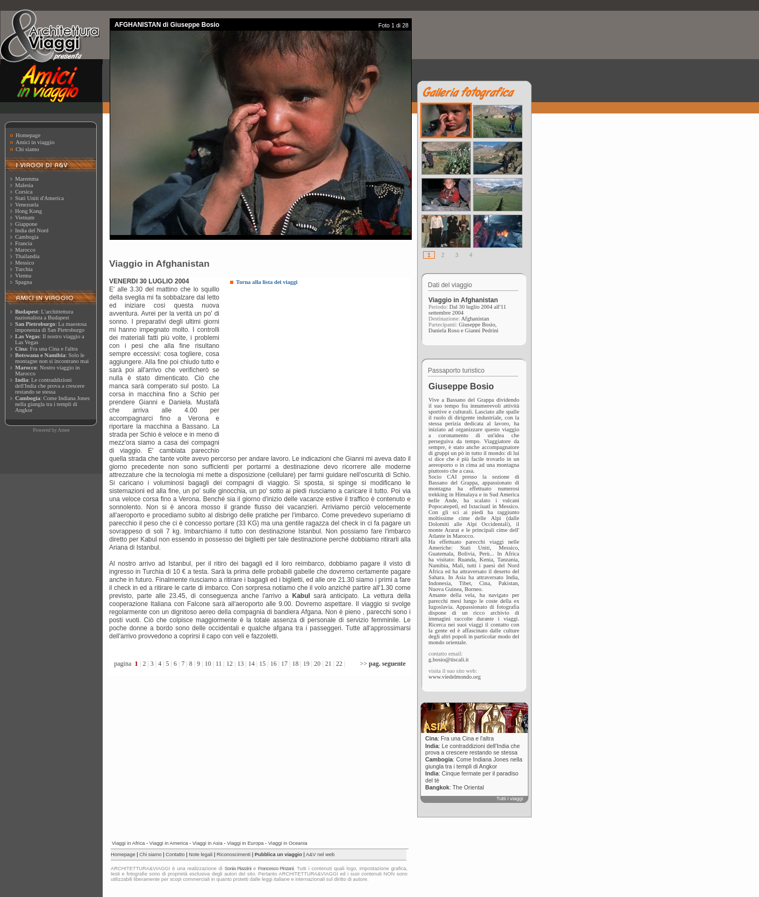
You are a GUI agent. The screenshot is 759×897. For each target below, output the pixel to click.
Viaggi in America (168, 843)
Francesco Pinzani (275, 868)
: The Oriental (454, 787)
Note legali (200, 854)
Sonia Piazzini (238, 868)
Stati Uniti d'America (39, 198)
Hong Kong (28, 211)
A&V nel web (320, 854)
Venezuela (27, 205)
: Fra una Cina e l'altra (46, 349)
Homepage (28, 135)
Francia (23, 243)
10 (208, 663)
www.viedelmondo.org (454, 677)
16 (273, 663)
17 (284, 663)
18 (295, 663)
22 (339, 663)
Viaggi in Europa (245, 843)
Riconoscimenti (233, 854)
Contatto (175, 854)
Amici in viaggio (35, 142)
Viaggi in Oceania (287, 843)
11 (219, 663)
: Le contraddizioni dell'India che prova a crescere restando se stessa (49, 386)
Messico (24, 263)
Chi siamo (27, 149)
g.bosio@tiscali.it (448, 660)
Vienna (23, 276)
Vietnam (24, 217)
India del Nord (31, 230)
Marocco (25, 250)
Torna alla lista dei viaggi (266, 282)
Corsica (24, 192)
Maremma (27, 179)
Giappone (26, 224)
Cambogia (27, 237)
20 (317, 663)
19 (306, 663)
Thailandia (27, 256)
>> (382, 663)
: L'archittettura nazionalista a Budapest (44, 315)
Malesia (24, 185)
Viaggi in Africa (128, 843)
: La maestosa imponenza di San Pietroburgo (51, 327)
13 (240, 663)
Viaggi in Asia (207, 843)
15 (262, 663)
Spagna (23, 282)
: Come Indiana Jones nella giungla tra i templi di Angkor (52, 404)
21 (328, 663)
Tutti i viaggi (510, 798)
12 (229, 663)
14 (251, 663)
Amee (63, 430)
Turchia (24, 269)
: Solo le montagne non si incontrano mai (52, 358)
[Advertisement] (320, 368)
